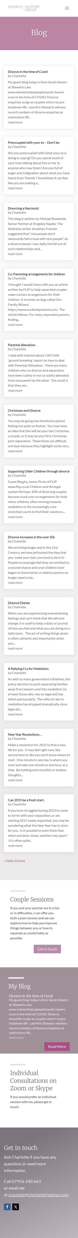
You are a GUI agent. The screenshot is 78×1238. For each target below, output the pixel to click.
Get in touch (47, 949)
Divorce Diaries (19, 603)
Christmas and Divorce (24, 410)
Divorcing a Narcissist (23, 208)
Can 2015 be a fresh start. (26, 800)
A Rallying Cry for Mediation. (28, 668)
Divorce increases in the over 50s (31, 537)
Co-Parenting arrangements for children (36, 274)
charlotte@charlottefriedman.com (38, 1194)
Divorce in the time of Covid (28, 72)
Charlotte (19, 76)
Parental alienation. (22, 345)
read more (15, 122)
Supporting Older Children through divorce (38, 471)
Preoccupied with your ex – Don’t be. (34, 142)
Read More (57, 1046)
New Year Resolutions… (25, 734)
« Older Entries (14, 861)
